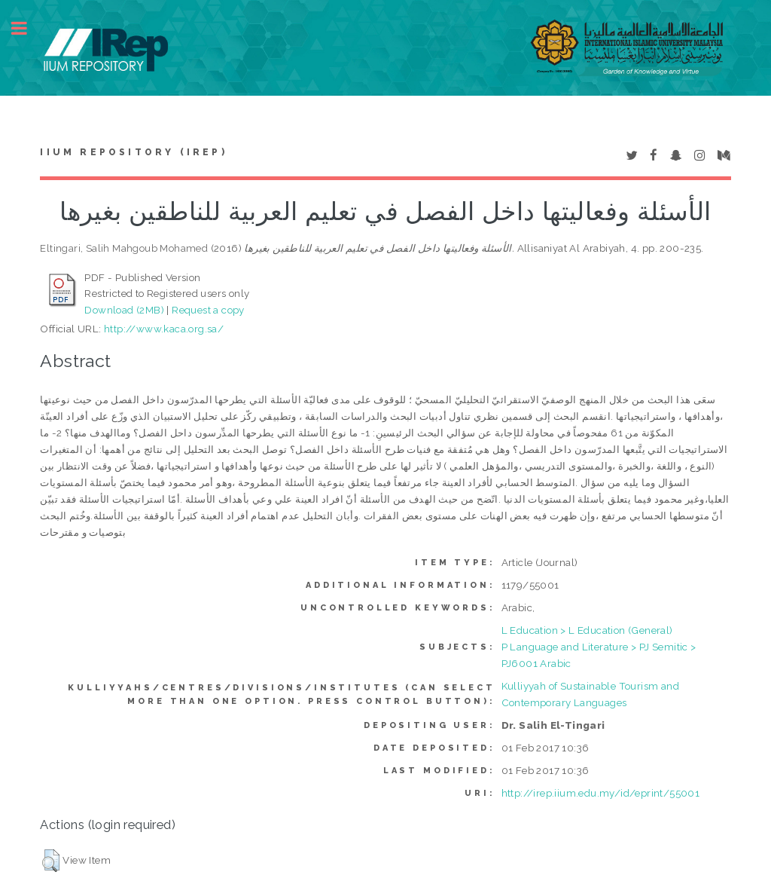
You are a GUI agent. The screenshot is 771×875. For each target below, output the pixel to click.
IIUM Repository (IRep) (133, 152)
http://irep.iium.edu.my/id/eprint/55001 (600, 793)
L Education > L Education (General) (587, 630)
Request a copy (208, 310)
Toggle (27, 28)
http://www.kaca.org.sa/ (164, 329)
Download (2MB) (124, 310)
